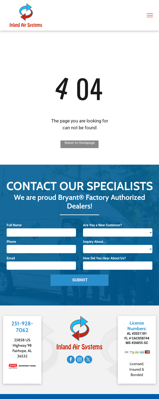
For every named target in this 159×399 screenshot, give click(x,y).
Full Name (14, 225)
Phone (11, 242)
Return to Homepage (80, 143)
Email (11, 258)
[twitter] (88, 360)
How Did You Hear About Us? (104, 258)
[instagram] (79, 360)
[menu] (150, 15)
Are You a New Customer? (102, 225)
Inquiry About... (94, 242)
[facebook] (71, 360)
